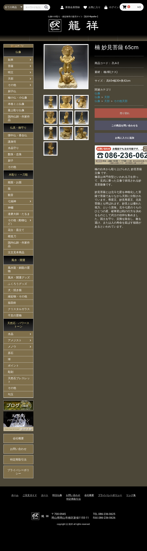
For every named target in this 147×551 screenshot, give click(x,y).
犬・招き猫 (15, 290)
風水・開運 (18, 260)
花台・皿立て (16, 230)
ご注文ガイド (73, 38)
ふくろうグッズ (17, 283)
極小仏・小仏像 (17, 97)
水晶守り (13, 148)
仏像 (18, 52)
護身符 (12, 141)
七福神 (12, 201)
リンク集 (131, 495)
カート (44, 495)
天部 (10, 78)
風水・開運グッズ (19, 277)
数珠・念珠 (15, 154)
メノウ (12, 346)
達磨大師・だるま (19, 214)
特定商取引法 (18, 459)
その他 (12, 85)
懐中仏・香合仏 (17, 135)
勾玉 (10, 394)
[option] (66, 66)
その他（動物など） (17, 222)
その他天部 (120, 101)
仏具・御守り (18, 127)
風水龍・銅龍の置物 (19, 269)
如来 (10, 59)
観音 (10, 195)
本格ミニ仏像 (16, 104)
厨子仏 (12, 91)
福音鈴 (12, 302)
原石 (10, 353)
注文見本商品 (16, 252)
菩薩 (10, 66)
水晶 (10, 334)
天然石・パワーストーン (18, 324)
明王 (10, 72)
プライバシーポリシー (18, 472)
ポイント (13, 365)
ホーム (14, 38)
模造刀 (12, 236)
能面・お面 (15, 182)
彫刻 (10, 372)
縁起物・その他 (17, 296)
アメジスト (15, 340)
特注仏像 (57, 495)
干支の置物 (15, 315)
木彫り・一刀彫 (18, 174)
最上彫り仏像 (16, 110)
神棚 (10, 207)
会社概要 (132, 38)
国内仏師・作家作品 (19, 118)
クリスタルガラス (19, 309)
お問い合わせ (103, 38)
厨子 (10, 160)
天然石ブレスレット (19, 380)
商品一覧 (44, 38)
